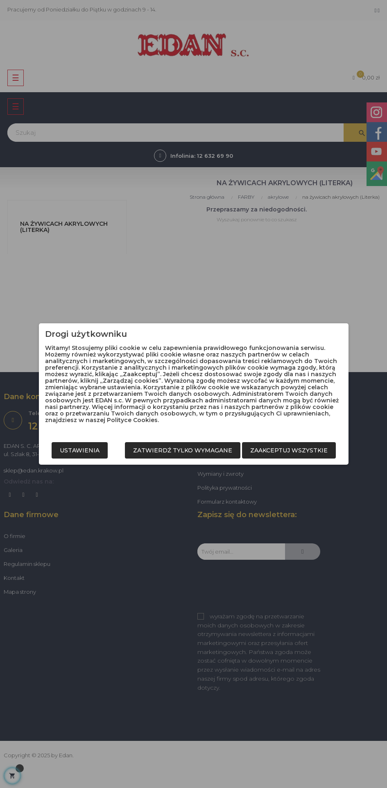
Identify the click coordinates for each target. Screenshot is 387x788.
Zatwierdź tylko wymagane (182, 450)
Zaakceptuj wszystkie (289, 450)
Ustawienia (80, 450)
